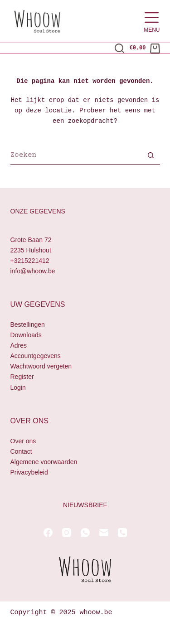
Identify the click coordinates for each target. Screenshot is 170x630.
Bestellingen (27, 324)
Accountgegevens (35, 356)
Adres (18, 345)
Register (22, 377)
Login (18, 387)
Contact (21, 451)
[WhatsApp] (85, 532)
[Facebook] (48, 532)
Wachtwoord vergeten (41, 366)
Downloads (26, 335)
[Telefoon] (122, 532)
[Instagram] (66, 532)
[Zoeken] (119, 48)
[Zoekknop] (151, 156)
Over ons (23, 441)
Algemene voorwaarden (44, 461)
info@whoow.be (32, 271)
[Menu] (152, 21)
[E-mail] (103, 532)
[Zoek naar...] (76, 156)
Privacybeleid (29, 472)
